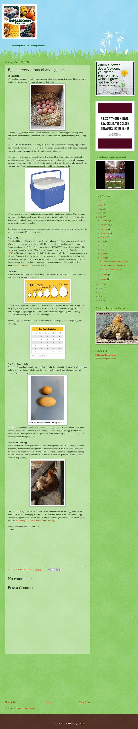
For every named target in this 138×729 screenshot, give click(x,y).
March (103, 258)
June (103, 245)
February (104, 275)
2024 (100, 201)
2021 (100, 213)
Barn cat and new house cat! (111, 269)
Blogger (81, 723)
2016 (100, 296)
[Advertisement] (47, 677)
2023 (100, 205)
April (103, 254)
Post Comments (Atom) (24, 708)
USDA (10, 253)
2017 (100, 292)
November (105, 225)
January (104, 279)
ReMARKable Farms (107, 355)
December (105, 221)
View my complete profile (105, 359)
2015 (100, 301)
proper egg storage (20, 265)
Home (48, 702)
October (104, 229)
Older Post (84, 702)
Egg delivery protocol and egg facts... (114, 261)
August (104, 237)
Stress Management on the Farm (112, 265)
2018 (100, 288)
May (103, 250)
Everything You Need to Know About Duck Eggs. (36, 520)
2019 (100, 284)
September (105, 233)
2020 (100, 217)
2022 (100, 209)
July (102, 241)
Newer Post (11, 702)
